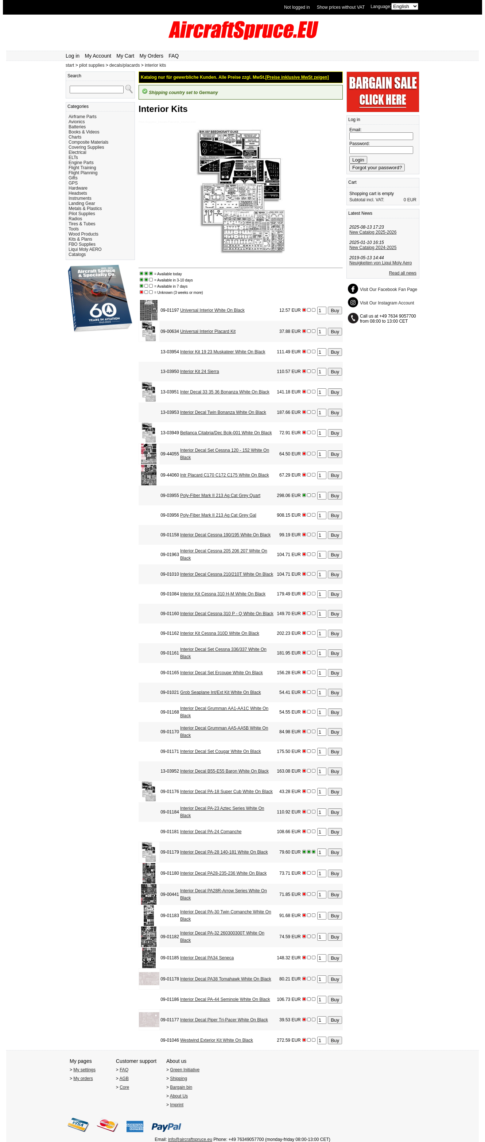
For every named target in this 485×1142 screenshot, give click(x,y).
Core (124, 1087)
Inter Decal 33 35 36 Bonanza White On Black (224, 392)
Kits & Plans (80, 239)
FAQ (173, 56)
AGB (124, 1078)
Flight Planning (83, 172)
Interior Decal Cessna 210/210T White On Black (226, 574)
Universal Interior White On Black (212, 310)
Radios (75, 218)
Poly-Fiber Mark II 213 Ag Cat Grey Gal (218, 515)
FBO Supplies (82, 244)
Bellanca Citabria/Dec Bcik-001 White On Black (226, 432)
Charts (75, 137)
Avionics (77, 121)
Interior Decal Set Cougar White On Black (220, 751)
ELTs (73, 157)
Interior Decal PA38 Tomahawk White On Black (225, 979)
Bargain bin (181, 1087)
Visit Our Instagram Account (387, 303)
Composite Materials (88, 142)
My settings (84, 1069)
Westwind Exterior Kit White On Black (216, 1040)
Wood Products (83, 234)
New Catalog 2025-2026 (372, 232)
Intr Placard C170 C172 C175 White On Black (224, 475)
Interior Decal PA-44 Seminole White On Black (225, 999)
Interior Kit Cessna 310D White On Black (219, 633)
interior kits (155, 65)
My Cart (125, 56)
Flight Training (82, 167)
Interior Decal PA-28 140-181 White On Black (224, 852)
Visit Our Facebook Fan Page (388, 289)
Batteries (77, 126)
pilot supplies (91, 65)
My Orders (151, 56)
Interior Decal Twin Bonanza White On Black (223, 412)
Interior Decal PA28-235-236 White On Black (223, 873)
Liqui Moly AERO (85, 249)
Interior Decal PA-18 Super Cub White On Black (226, 791)
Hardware (78, 188)
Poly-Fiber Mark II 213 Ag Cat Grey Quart (220, 495)
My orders (83, 1078)
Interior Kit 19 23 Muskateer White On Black (222, 351)
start (70, 65)
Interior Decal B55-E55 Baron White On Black (224, 771)
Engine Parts (81, 162)
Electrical (77, 152)
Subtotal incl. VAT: (366, 199)
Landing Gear (82, 203)
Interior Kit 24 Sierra (199, 371)
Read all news (402, 273)
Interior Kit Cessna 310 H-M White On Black (222, 594)
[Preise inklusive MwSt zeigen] (297, 77)
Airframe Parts (83, 116)
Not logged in (297, 7)
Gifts (73, 177)
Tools (74, 229)
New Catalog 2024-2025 (372, 247)
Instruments (80, 198)
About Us (179, 1096)
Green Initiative (184, 1069)
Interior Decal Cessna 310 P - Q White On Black (226, 613)
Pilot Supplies (82, 213)
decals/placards (124, 65)
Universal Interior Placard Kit (208, 331)
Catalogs (77, 254)
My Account (98, 56)
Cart (352, 182)
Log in (72, 56)
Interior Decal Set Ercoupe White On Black (221, 672)
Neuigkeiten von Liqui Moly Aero (380, 262)
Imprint (176, 1104)
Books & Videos (84, 132)
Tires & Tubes (82, 223)
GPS (73, 183)
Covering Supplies (86, 147)
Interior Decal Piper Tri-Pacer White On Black (224, 1019)
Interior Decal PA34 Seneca (207, 957)
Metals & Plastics (85, 208)
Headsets (78, 193)
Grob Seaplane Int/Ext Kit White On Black (220, 692)
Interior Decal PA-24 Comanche (211, 831)
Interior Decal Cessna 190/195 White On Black (225, 534)
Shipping (178, 1078)
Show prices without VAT (341, 7)
